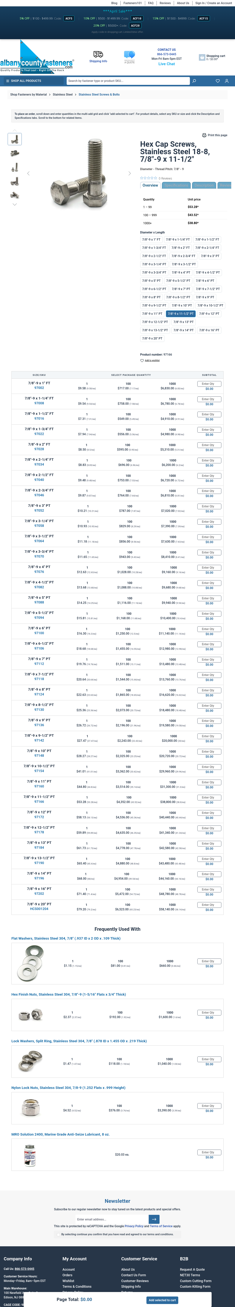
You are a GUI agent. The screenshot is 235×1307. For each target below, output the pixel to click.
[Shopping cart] (212, 57)
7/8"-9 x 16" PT (209, 330)
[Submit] (154, 1219)
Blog (114, 3)
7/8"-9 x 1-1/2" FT (207, 239)
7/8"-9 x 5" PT (151, 281)
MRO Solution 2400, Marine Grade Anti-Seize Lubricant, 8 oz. (60, 1134)
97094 (39, 618)
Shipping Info (131, 1286)
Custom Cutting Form (195, 1281)
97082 (39, 587)
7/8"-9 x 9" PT (205, 297)
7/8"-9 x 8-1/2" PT (178, 297)
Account (69, 1269)
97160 (39, 786)
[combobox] (128, 81)
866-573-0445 (166, 54)
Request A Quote (192, 1269)
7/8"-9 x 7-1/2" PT (208, 289)
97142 (39, 740)
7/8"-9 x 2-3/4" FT (183, 256)
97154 (39, 771)
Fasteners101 (133, 3)
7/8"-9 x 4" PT (181, 272)
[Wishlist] (217, 81)
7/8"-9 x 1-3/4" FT (154, 248)
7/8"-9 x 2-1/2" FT (154, 256)
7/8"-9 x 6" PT (205, 281)
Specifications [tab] (176, 185)
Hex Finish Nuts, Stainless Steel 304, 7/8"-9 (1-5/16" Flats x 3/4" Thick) (68, 994)
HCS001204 (39, 909)
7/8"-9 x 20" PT (152, 338)
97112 (39, 664)
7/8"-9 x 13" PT (184, 322)
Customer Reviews (135, 1281)
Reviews (165, 3)
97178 (39, 832)
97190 (39, 863)
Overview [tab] (150, 185)
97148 (39, 755)
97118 (39, 679)
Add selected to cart (162, 1300)
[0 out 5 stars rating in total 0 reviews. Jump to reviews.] (156, 178)
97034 (39, 464)
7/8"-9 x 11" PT (152, 314)
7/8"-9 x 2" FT (181, 248)
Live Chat (166, 64)
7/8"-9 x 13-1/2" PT (155, 330)
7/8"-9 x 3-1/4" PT (154, 264)
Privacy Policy (134, 1226)
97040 (39, 480)
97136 (39, 725)
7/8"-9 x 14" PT (184, 330)
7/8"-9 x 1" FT (151, 239)
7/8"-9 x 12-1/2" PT (155, 322)
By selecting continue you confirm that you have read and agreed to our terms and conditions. (117, 1234)
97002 (39, 388)
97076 (39, 572)
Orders (67, 1275)
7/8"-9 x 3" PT (210, 256)
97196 (39, 878)
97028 (39, 449)
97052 (39, 510)
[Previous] (28, 173)
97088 (39, 602)
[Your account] (226, 81)
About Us (183, 3)
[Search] (194, 81)
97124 (39, 694)
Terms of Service (161, 1226)
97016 (39, 418)
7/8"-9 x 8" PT (151, 297)
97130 (39, 710)
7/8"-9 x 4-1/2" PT (208, 272)
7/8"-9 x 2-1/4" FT (207, 248)
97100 (39, 633)
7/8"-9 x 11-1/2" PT (181, 314)
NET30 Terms (190, 1275)
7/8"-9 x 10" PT (182, 305)
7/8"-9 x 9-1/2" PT (154, 305)
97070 (39, 556)
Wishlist (68, 1281)
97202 (39, 894)
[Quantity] (209, 384)
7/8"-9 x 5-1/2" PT (178, 281)
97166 (39, 802)
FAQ (151, 3)
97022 (39, 434)
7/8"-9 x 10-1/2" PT (210, 305)
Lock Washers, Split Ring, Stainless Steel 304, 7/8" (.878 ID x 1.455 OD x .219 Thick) (79, 1041)
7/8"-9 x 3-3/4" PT (154, 272)
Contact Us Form (133, 1275)
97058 (39, 526)
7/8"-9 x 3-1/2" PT (184, 264)
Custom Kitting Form (195, 1286)
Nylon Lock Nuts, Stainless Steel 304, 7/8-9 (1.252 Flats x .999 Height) (68, 1088)
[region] (70, 173)
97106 (39, 648)
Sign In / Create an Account (213, 3)
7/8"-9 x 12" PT (209, 314)
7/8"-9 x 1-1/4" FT (178, 239)
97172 (39, 817)
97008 (39, 403)
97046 (39, 495)
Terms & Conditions (77, 1286)
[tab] (204, 185)
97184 (39, 847)
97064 (39, 541)
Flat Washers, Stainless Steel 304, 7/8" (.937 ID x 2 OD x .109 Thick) (66, 938)
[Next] (130, 173)
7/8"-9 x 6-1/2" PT (154, 289)
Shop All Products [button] (23, 81)
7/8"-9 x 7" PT (181, 289)
